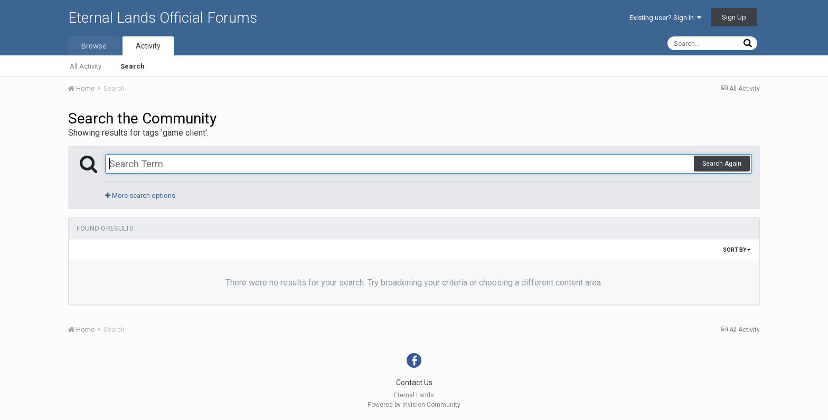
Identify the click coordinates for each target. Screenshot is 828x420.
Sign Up (734, 17)
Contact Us (414, 382)
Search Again (721, 163)
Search (132, 66)
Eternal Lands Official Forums (162, 17)
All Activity (85, 66)
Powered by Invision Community (414, 404)
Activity (148, 46)
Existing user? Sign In (665, 18)
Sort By (736, 250)
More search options (140, 195)
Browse (94, 46)
